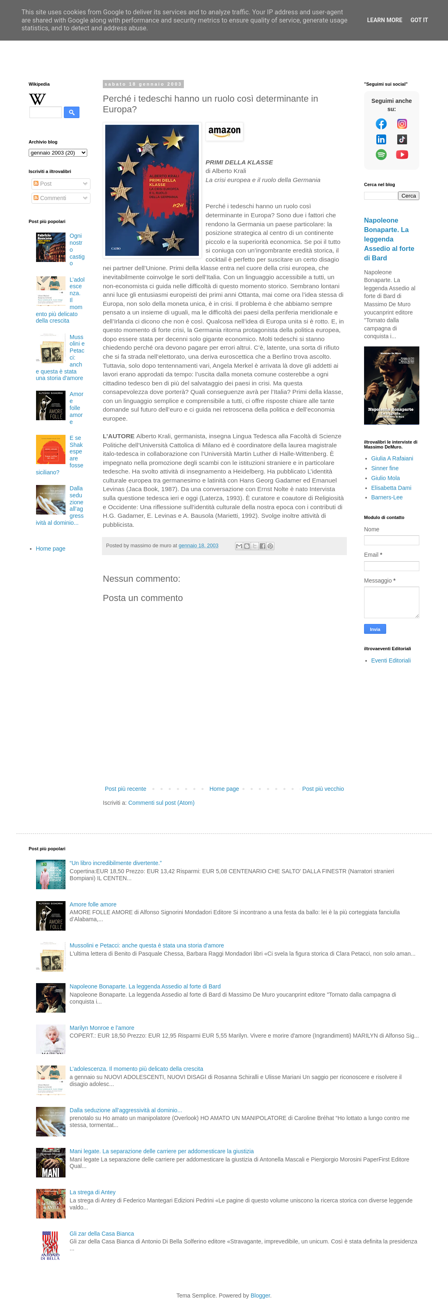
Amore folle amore (76, 408)
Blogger (260, 1295)
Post (43, 183)
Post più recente (125, 789)
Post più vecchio (323, 789)
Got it (419, 20)
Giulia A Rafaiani (392, 458)
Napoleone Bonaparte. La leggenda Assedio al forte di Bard (389, 239)
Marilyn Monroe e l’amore (102, 1028)
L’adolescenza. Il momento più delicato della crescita (136, 1069)
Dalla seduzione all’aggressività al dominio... (126, 1110)
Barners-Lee (387, 497)
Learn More (384, 20)
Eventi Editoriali (391, 660)
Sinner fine (385, 468)
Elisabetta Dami (391, 488)
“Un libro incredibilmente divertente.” (116, 863)
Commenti (50, 198)
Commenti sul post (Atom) (161, 802)
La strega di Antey (92, 1192)
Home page (224, 789)
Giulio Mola (385, 478)
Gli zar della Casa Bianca (102, 1233)
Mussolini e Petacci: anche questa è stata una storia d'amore (147, 945)
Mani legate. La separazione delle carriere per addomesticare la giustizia (162, 1151)
